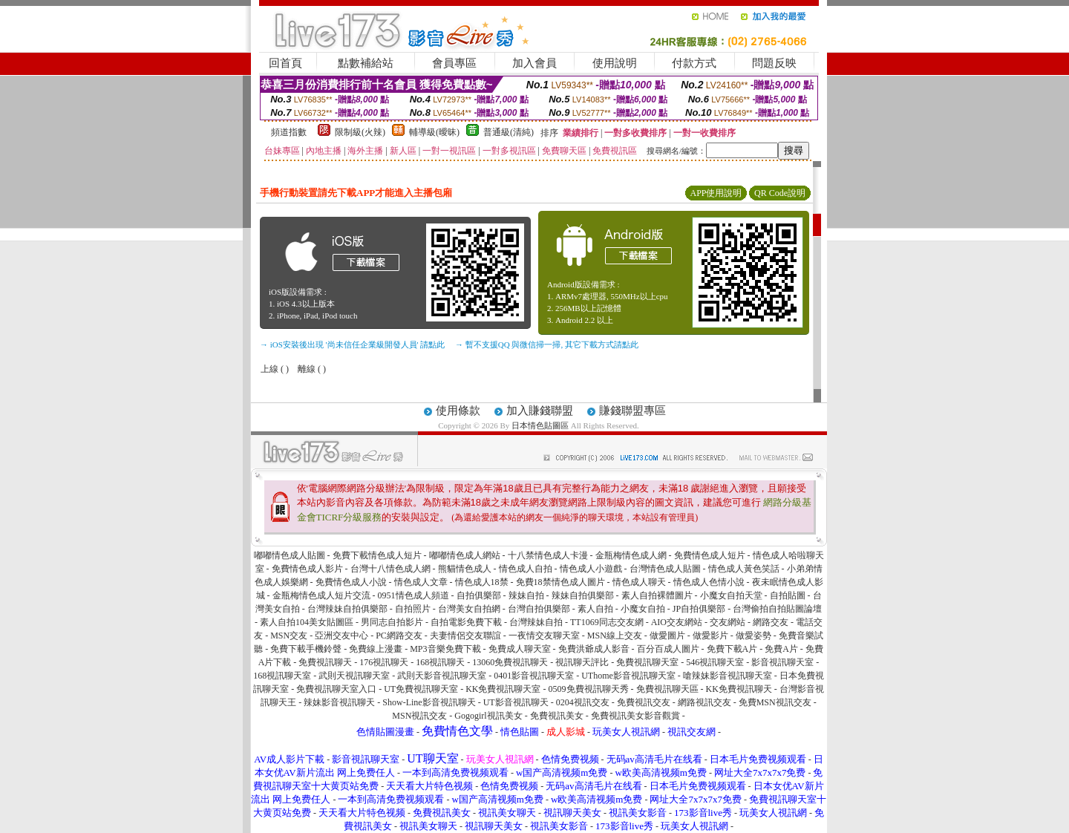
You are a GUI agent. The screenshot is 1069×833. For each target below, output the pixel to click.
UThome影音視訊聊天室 (628, 675)
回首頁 (285, 63)
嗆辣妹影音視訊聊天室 (727, 675)
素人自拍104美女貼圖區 (306, 622)
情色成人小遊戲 (591, 569)
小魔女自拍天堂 (731, 595)
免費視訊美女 (556, 715)
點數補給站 (365, 63)
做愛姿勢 (753, 635)
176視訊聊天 (383, 662)
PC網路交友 (399, 635)
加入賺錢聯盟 (539, 410)
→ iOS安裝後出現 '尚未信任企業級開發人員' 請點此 (352, 344)
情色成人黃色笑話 (743, 569)
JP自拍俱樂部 (699, 609)
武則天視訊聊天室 (354, 675)
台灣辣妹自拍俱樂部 (347, 609)
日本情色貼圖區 (540, 425)
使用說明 (614, 63)
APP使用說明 (716, 193)
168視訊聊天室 (282, 675)
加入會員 (534, 63)
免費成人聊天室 (519, 649)
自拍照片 (413, 609)
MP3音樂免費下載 (445, 649)
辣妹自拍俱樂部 (583, 595)
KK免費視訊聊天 (739, 689)
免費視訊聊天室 (647, 662)
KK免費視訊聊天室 (502, 689)
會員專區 (454, 63)
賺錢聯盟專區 (632, 410)
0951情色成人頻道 (413, 595)
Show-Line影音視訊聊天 (428, 702)
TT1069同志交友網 (607, 622)
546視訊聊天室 (715, 662)
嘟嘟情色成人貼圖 (289, 555)
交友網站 (727, 622)
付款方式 (694, 63)
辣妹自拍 (526, 595)
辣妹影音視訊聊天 (339, 702)
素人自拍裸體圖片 (657, 595)
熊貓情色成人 (464, 569)
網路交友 (770, 622)
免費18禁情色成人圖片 (560, 582)
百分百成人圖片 (668, 649)
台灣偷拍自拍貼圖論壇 (777, 609)
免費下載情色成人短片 (377, 555)
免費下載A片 (732, 649)
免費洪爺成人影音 (594, 649)
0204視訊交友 (582, 702)
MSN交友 (288, 635)
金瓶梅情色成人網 (631, 555)
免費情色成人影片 (307, 569)
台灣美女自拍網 (469, 609)
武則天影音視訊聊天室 (441, 675)
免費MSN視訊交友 (775, 702)
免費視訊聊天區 (667, 689)
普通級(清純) (508, 132)
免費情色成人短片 (709, 555)
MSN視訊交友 (419, 715)
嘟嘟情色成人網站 (464, 555)
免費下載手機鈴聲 (305, 649)
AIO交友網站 (676, 622)
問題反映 (774, 63)
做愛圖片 (667, 635)
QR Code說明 (779, 193)
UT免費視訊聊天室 (421, 689)
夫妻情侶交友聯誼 (465, 635)
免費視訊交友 (643, 702)
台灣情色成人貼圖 (665, 569)
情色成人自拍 (525, 569)
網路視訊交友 (704, 702)
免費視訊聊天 (325, 662)
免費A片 (781, 649)
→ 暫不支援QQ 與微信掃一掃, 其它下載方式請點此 (546, 344)
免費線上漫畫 (375, 649)
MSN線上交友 (614, 635)
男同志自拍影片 (392, 622)
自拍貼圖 (787, 595)
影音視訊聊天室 (782, 662)
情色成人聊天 (639, 582)
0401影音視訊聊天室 (534, 675)
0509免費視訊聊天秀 (589, 689)
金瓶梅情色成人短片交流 (321, 595)
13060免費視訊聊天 (510, 662)
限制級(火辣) (360, 132)
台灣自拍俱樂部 (539, 609)
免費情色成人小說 (351, 582)
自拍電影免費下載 (466, 622)
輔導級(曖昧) (434, 132)
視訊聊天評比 (582, 662)
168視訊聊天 (440, 662)
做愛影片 (710, 635)
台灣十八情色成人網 (390, 569)
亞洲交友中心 (341, 635)
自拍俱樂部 (479, 595)
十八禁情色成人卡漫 (548, 555)
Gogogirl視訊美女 (488, 715)
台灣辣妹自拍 (536, 622)
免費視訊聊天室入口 (336, 689)
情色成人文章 (421, 582)
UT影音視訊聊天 (516, 702)
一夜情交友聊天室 (544, 635)
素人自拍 (595, 609)
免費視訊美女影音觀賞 (635, 715)
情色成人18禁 (482, 582)
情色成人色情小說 (709, 582)
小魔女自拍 (643, 609)
